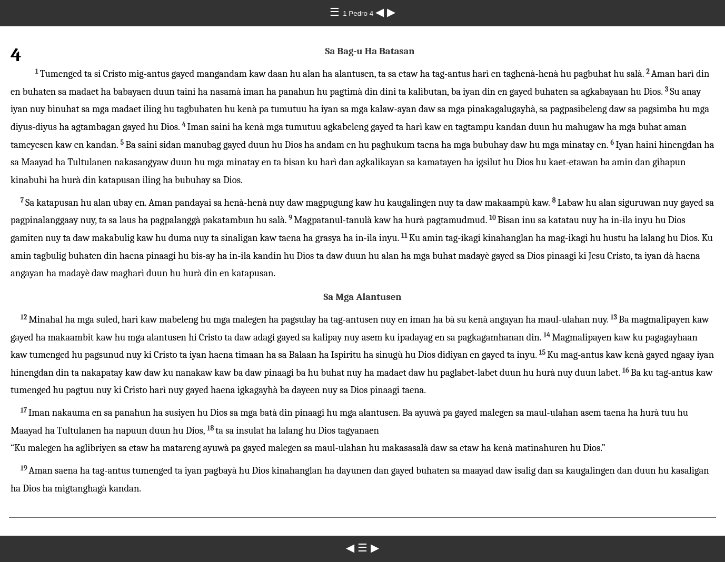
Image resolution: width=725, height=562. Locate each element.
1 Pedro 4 (359, 13)
